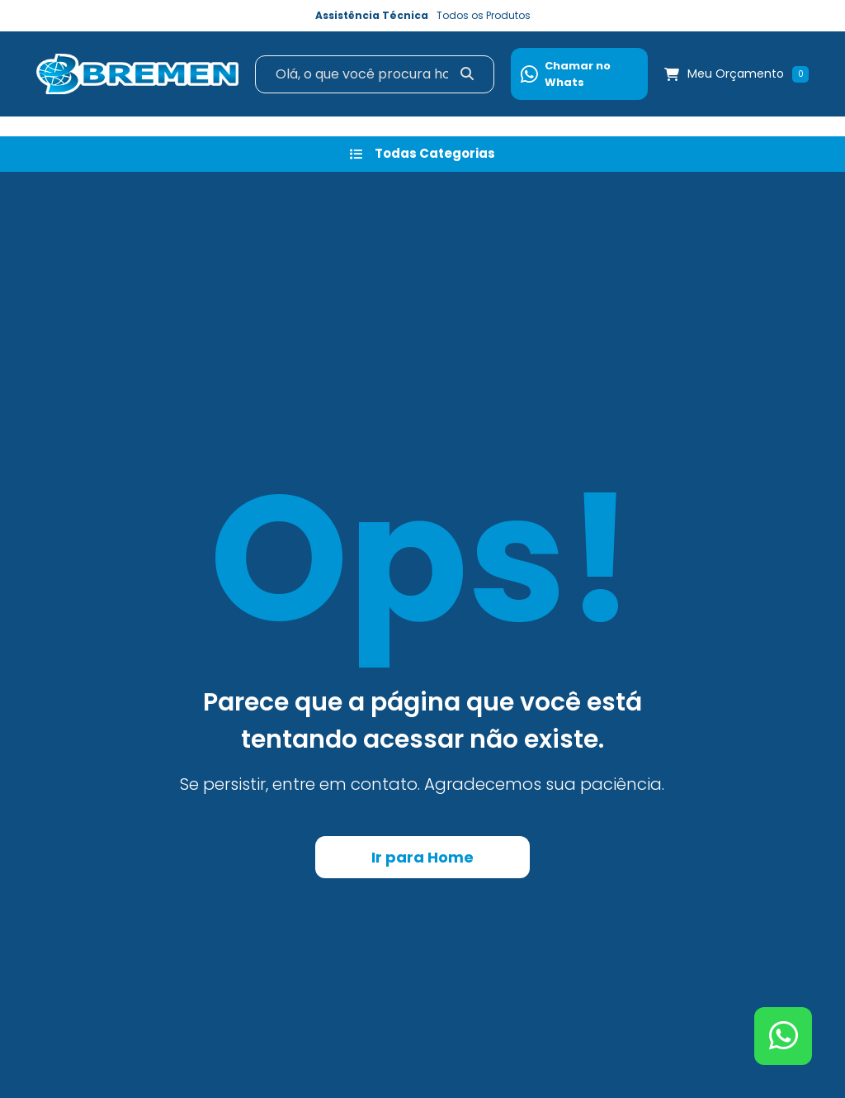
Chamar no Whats (566, 74)
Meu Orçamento (735, 73)
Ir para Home (422, 857)
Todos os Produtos (484, 15)
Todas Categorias (422, 153)
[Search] (374, 74)
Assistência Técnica (371, 15)
